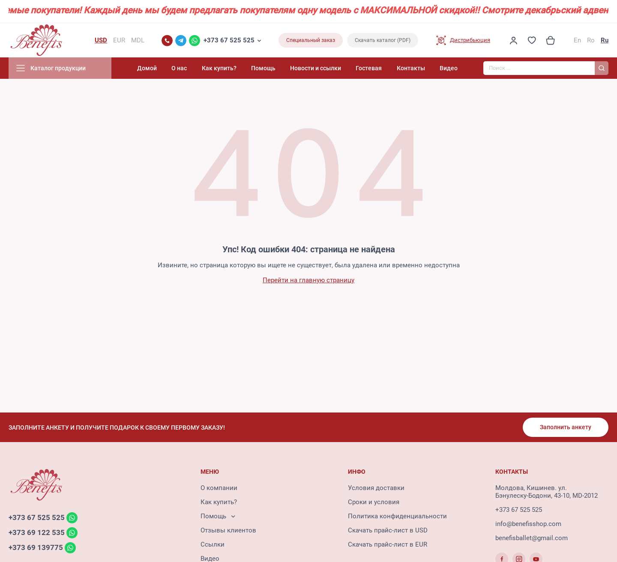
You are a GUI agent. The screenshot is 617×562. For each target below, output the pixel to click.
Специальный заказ (310, 40)
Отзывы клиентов (228, 530)
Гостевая (369, 68)
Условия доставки (376, 488)
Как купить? (219, 68)
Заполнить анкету (565, 427)
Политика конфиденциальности (397, 516)
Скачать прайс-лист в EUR (387, 544)
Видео (449, 68)
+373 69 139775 (36, 547)
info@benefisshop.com (528, 524)
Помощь (263, 68)
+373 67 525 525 (229, 40)
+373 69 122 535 (37, 532)
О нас (179, 68)
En (577, 40)
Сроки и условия (373, 502)
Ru (604, 40)
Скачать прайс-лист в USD (388, 530)
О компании (219, 488)
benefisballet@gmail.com (531, 538)
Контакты (411, 68)
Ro (591, 40)
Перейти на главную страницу (308, 280)
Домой (147, 68)
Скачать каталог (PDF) (382, 40)
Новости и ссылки (315, 68)
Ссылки (213, 544)
